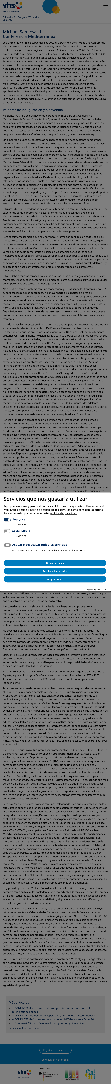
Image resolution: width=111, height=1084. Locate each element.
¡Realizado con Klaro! (96, 589)
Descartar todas (55, 563)
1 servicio (19, 524)
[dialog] (55, 542)
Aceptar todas (55, 579)
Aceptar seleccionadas (55, 571)
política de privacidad (63, 513)
